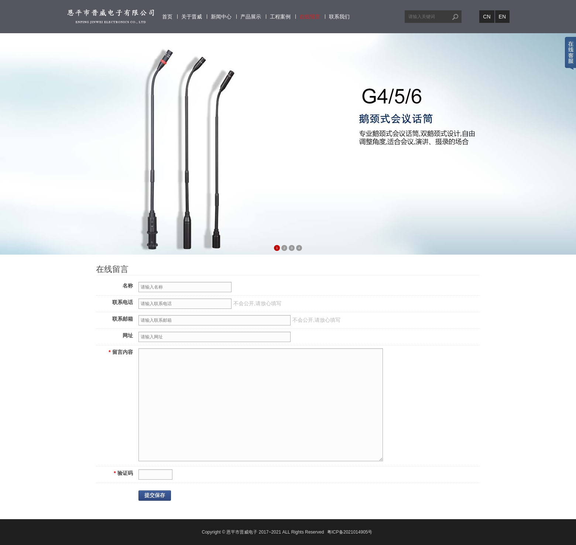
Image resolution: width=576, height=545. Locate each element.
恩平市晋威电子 (241, 532)
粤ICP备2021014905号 (350, 532)
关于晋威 (191, 17)
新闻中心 (221, 17)
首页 (167, 17)
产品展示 (250, 17)
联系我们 (339, 17)
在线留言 (309, 17)
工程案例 (280, 17)
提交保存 (154, 495)
